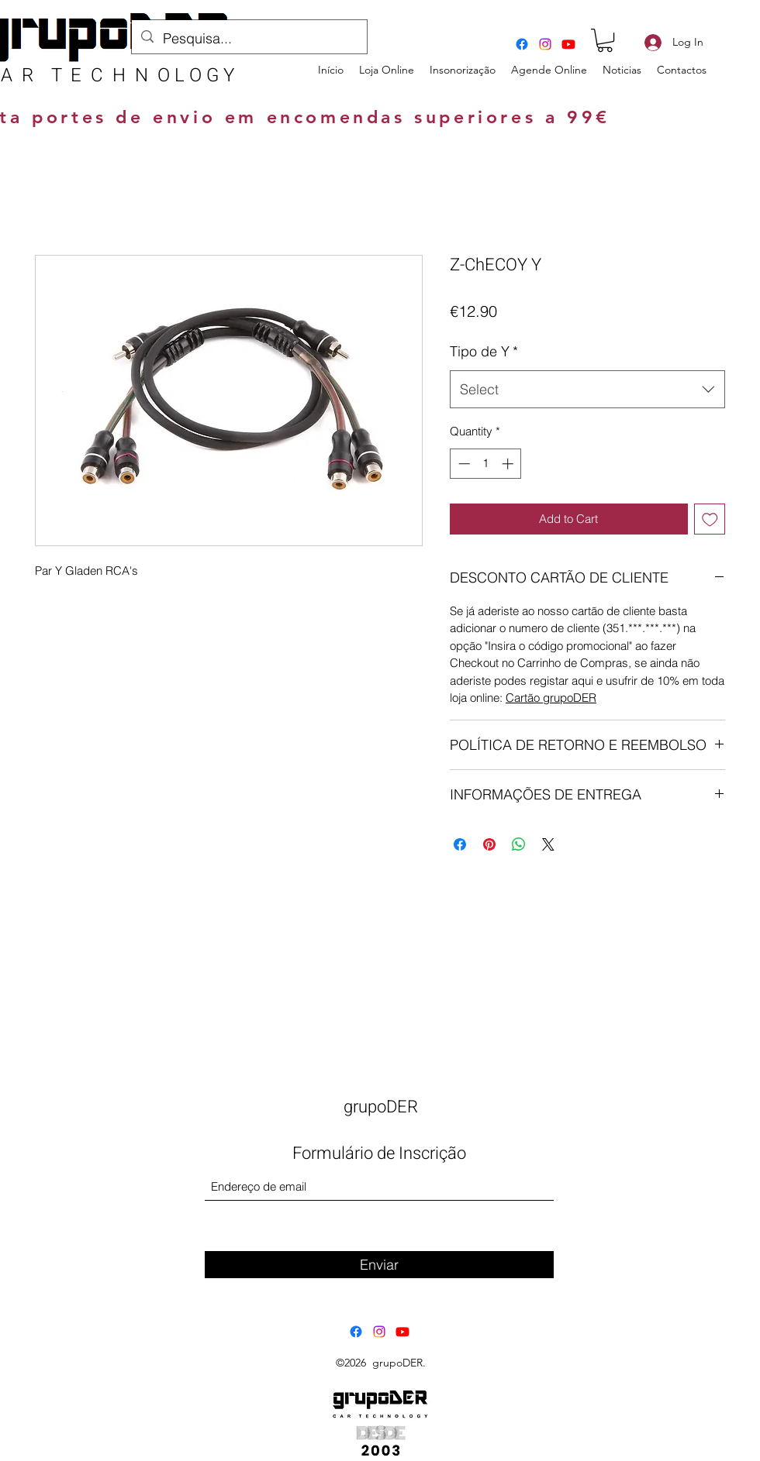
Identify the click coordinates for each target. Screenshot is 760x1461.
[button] (605, 40)
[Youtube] (568, 44)
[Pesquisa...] (248, 38)
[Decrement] (462, 463)
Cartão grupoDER (551, 697)
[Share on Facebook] (460, 844)
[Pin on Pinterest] (489, 844)
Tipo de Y (484, 351)
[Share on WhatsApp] (519, 844)
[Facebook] (522, 44)
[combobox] (587, 389)
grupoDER (381, 1107)
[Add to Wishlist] (710, 519)
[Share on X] (548, 844)
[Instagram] (545, 44)
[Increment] (509, 463)
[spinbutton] (486, 463)
